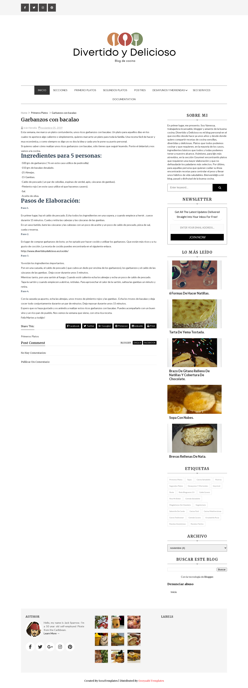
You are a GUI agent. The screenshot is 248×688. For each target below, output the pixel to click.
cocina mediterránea (212, 511)
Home (24, 112)
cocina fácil (194, 511)
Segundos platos (176, 486)
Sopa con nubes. (181, 418)
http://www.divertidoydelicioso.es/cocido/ (45, 251)
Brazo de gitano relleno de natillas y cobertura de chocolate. (189, 375)
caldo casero (204, 492)
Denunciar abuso (180, 584)
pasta (171, 492)
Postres (140, 90)
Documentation (124, 99)
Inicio (42, 90)
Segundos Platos (115, 90)
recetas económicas (177, 524)
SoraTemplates (108, 680)
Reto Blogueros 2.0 (186, 492)
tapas (189, 479)
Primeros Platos (175, 479)
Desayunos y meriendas (169, 90)
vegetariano (201, 505)
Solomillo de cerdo (177, 511)
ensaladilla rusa (212, 517)
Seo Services (201, 90)
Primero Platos (85, 90)
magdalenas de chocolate (180, 505)
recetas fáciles (197, 524)
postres (218, 479)
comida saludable (192, 498)
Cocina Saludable (203, 479)
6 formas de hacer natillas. (189, 293)
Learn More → (52, 633)
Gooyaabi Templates (151, 680)
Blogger (208, 576)
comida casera (195, 517)
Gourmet (216, 486)
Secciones (60, 90)
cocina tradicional (176, 517)
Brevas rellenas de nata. (187, 456)
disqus (137, 342)
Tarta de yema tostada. (186, 332)
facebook (150, 342)
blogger (126, 342)
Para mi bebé (175, 498)
